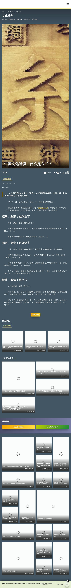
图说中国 (12, 19)
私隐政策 (44, 583)
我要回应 (35, 315)
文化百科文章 (8, 358)
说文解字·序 (43, 208)
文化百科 (18, 11)
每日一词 (27, 19)
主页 (3, 11)
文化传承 (5, 19)
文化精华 (10, 11)
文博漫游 (34, 19)
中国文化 (7, 179)
